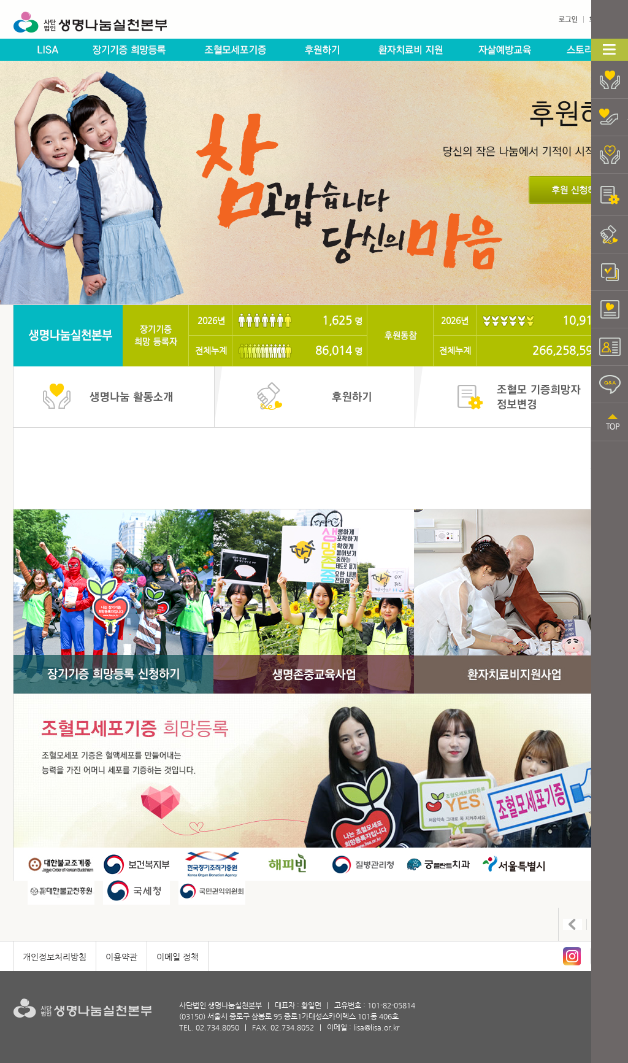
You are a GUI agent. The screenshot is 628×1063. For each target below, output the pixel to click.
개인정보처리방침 (54, 957)
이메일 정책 (177, 957)
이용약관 (121, 957)
